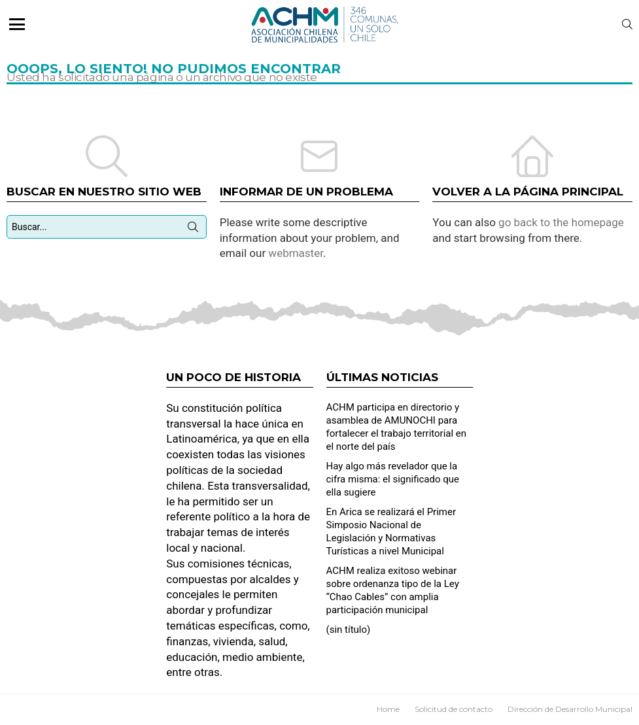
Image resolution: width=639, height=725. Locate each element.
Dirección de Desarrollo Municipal (570, 709)
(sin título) (348, 629)
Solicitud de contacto (453, 709)
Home (388, 709)
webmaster (295, 253)
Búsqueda (193, 229)
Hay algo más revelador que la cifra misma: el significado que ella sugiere (392, 479)
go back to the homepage (561, 222)
